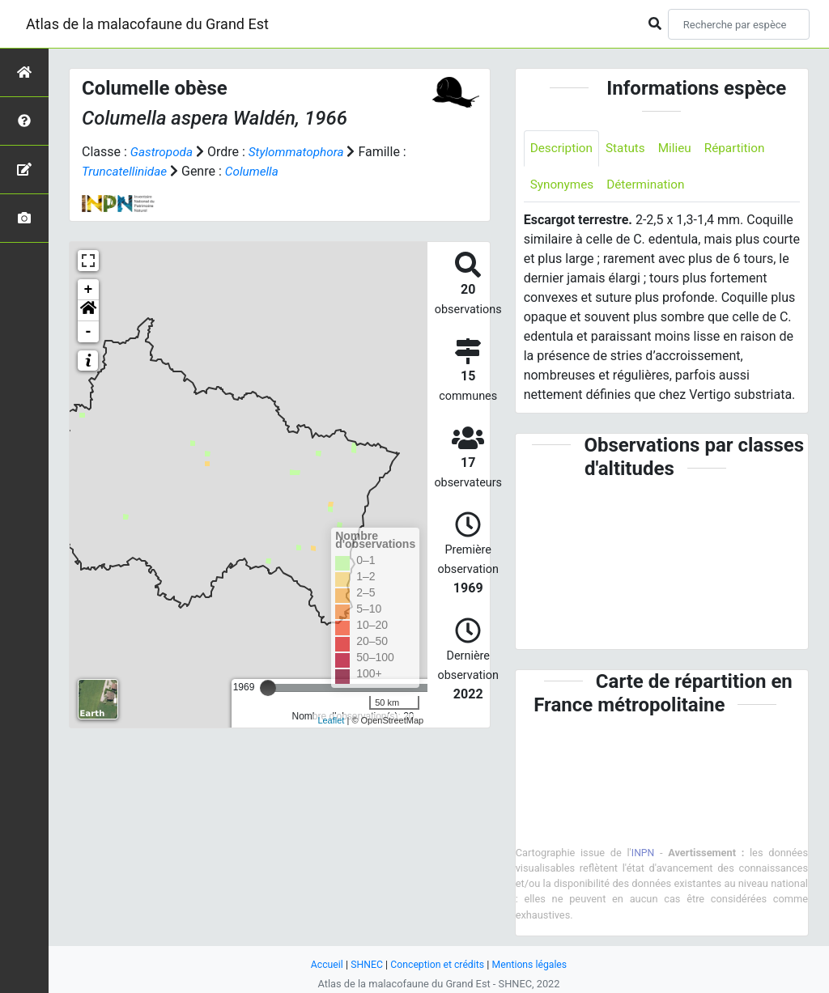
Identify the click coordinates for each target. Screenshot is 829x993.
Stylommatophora (301, 151)
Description (563, 148)
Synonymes (563, 185)
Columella (257, 171)
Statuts (629, 148)
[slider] (268, 688)
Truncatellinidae (126, 171)
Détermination (650, 185)
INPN (643, 854)
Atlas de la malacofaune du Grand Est (147, 23)
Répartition (742, 148)
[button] (88, 310)
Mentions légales (533, 964)
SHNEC (363, 964)
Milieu (680, 148)
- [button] (88, 332)
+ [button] (88, 289)
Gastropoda (163, 151)
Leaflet (330, 720)
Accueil (322, 964)
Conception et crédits (437, 964)
